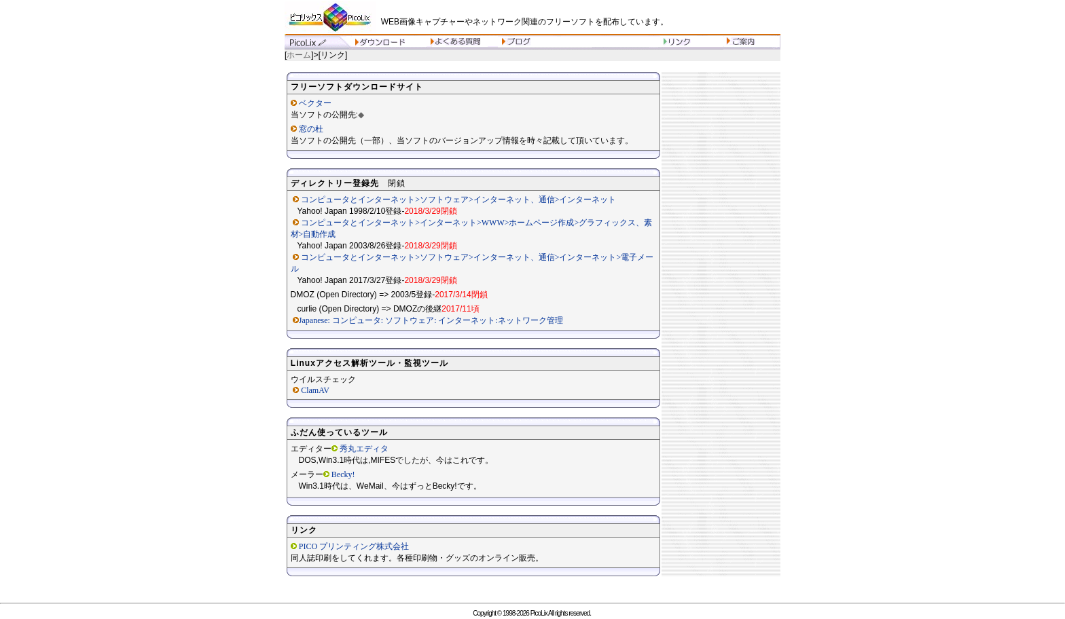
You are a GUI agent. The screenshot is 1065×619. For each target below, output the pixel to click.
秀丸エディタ (364, 448)
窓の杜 (311, 129)
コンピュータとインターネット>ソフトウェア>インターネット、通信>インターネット (458, 199)
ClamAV (315, 390)
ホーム (299, 55)
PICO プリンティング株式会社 (354, 546)
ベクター (315, 103)
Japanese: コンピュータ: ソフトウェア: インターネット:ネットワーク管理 (431, 320)
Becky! (343, 474)
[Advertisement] (721, 285)
